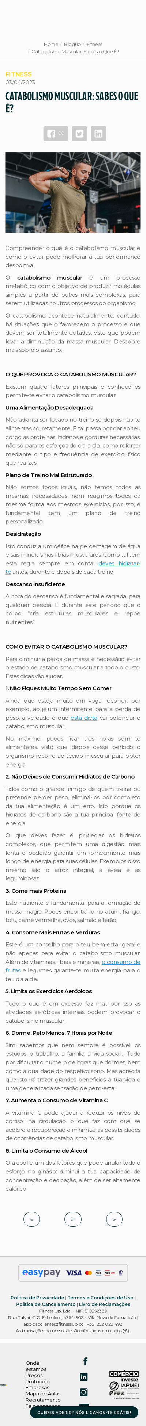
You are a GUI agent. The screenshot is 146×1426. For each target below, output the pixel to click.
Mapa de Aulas (43, 1393)
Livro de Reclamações (104, 1304)
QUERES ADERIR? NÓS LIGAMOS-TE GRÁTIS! (84, 1412)
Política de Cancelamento (46, 1304)
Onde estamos (36, 1366)
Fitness (94, 44)
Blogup (72, 44)
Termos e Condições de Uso (100, 1297)
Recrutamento (43, 1400)
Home (51, 44)
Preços (34, 1375)
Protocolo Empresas (38, 1385)
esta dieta (84, 717)
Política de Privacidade (37, 1297)
